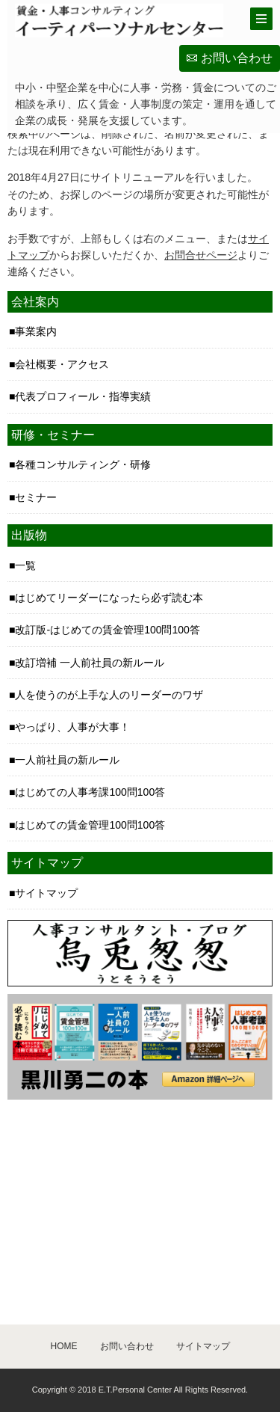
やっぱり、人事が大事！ (72, 727)
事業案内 (36, 331)
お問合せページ (200, 255)
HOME (64, 1346)
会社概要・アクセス (62, 364)
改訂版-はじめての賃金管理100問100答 (107, 630)
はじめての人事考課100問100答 (90, 792)
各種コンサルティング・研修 (83, 464)
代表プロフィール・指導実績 (83, 396)
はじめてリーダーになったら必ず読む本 (109, 598)
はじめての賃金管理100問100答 (90, 825)
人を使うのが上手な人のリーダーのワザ (109, 695)
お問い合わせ (237, 58)
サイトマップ (46, 893)
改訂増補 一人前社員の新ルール (89, 663)
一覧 (25, 565)
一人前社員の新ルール (67, 760)
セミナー (36, 497)
